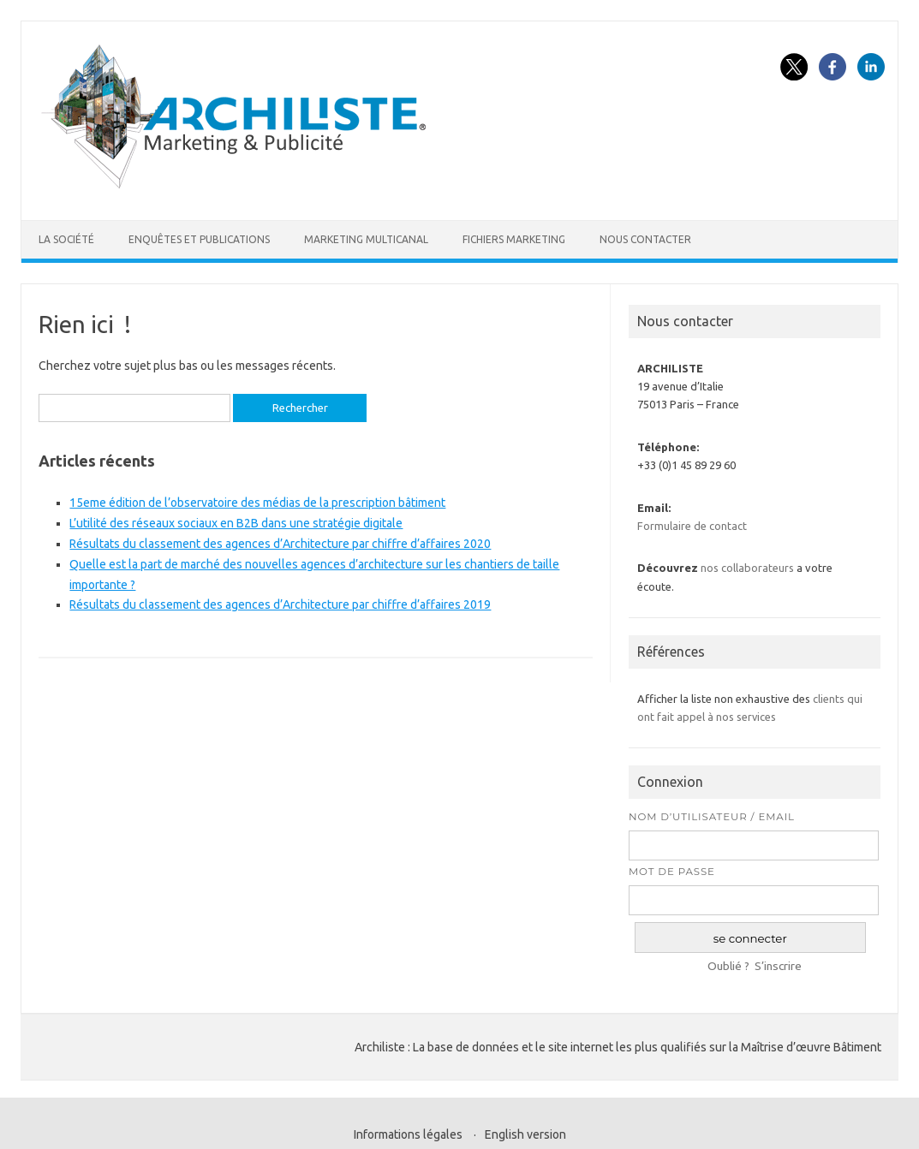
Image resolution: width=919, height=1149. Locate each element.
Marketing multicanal (366, 239)
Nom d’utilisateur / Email (712, 817)
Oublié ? (728, 966)
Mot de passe (672, 872)
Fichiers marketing (513, 239)
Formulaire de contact (692, 526)
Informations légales (408, 1134)
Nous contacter (645, 239)
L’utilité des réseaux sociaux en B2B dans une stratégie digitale (236, 523)
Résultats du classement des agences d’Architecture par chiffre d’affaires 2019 (280, 604)
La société (66, 239)
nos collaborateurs (747, 568)
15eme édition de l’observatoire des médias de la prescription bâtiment (257, 502)
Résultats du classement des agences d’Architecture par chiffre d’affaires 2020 (280, 544)
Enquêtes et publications (199, 239)
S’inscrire (778, 966)
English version (525, 1134)
